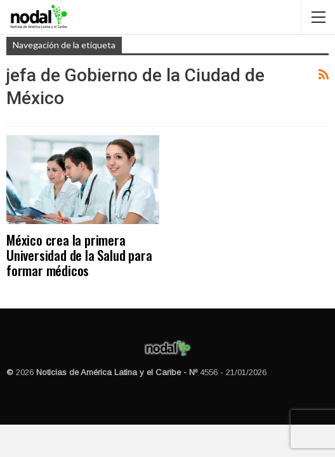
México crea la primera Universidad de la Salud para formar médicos (79, 255)
